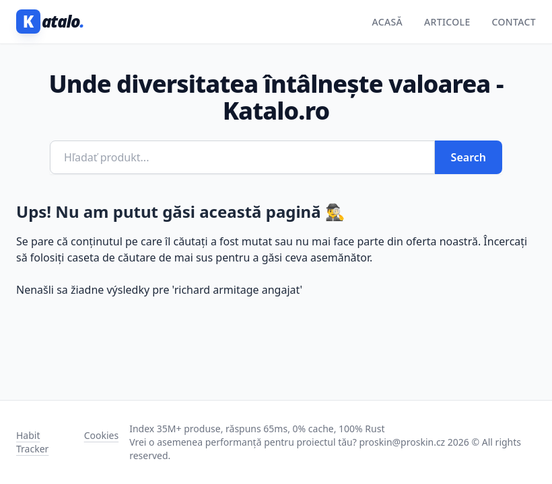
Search (468, 157)
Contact (514, 21)
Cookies (101, 435)
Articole (447, 21)
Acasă (387, 21)
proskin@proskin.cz (402, 442)
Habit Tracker (32, 442)
